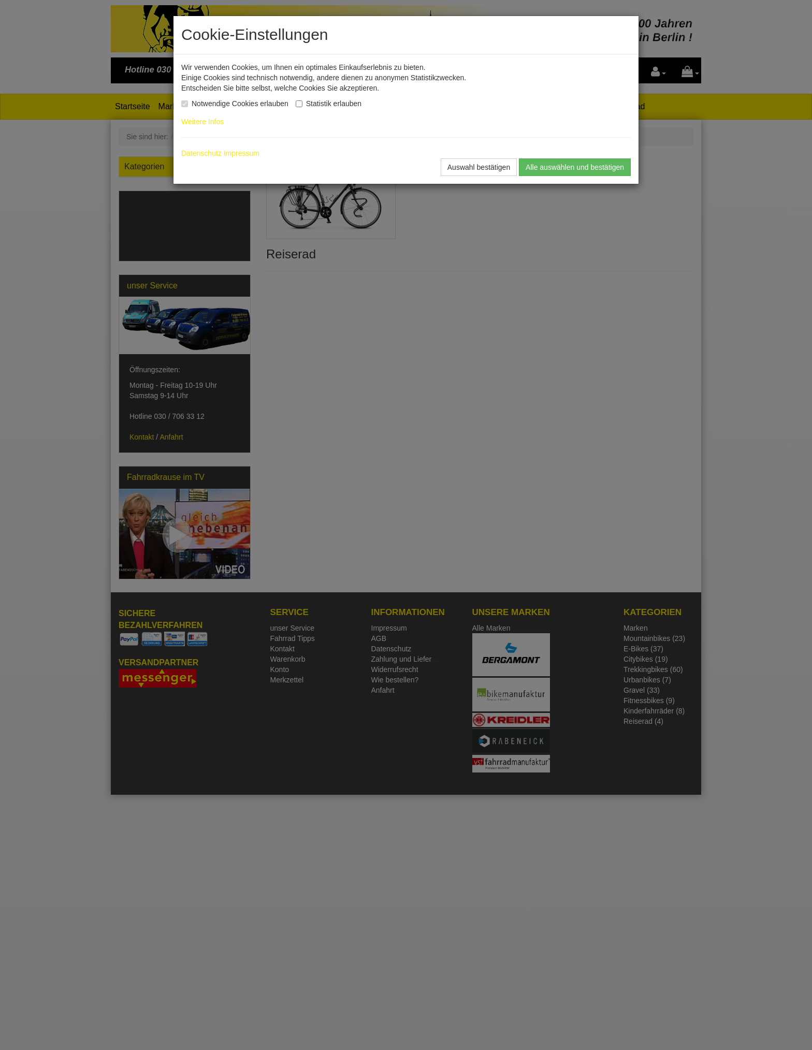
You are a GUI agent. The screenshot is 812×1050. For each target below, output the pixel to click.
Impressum (241, 153)
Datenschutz (201, 153)
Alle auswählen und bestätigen (575, 167)
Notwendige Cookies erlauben (240, 103)
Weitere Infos (204, 122)
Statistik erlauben (333, 103)
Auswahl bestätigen (478, 167)
